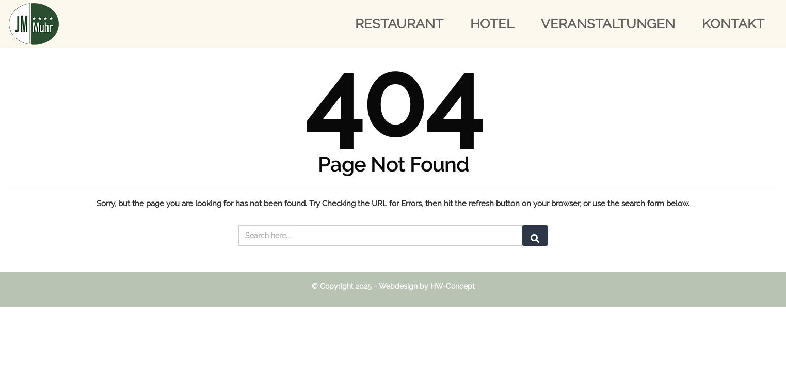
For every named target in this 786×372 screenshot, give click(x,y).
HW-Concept (452, 286)
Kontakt (733, 24)
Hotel (492, 24)
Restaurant (399, 24)
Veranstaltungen (608, 24)
